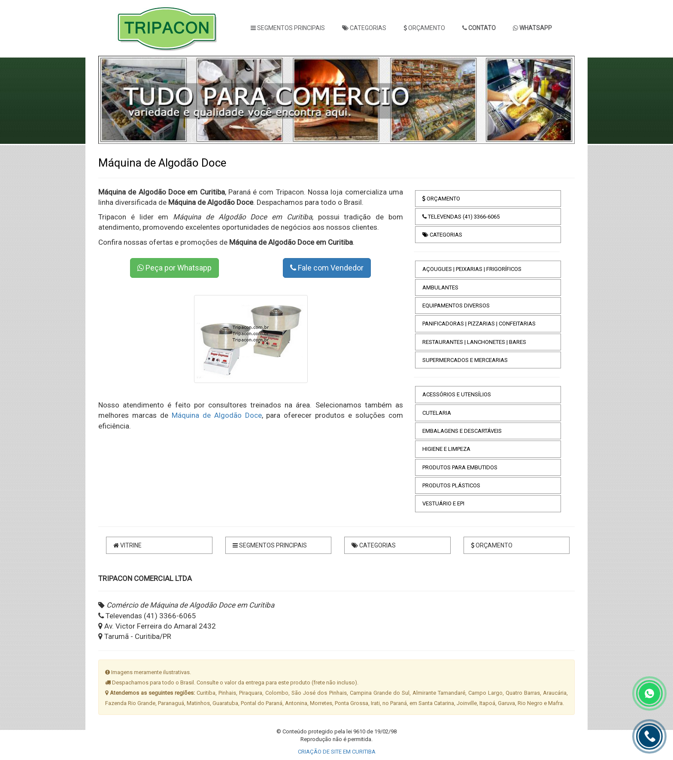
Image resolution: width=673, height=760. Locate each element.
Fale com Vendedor (327, 267)
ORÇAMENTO (424, 27)
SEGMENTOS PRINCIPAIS (288, 27)
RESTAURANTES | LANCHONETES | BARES (474, 342)
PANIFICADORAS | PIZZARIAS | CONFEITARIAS (479, 323)
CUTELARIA (436, 413)
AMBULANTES (440, 287)
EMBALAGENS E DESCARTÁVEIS (462, 431)
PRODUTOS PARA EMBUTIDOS (459, 467)
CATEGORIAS (364, 27)
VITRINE (127, 545)
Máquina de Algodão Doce (217, 415)
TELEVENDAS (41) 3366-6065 (461, 216)
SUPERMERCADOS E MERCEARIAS (465, 360)
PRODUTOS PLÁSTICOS (451, 485)
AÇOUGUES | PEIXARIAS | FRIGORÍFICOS (471, 269)
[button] (118, 99)
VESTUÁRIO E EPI (443, 503)
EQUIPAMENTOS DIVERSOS (456, 305)
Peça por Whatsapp (174, 267)
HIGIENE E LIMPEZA (446, 449)
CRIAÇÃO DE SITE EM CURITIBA (337, 751)
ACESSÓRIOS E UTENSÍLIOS (456, 394)
